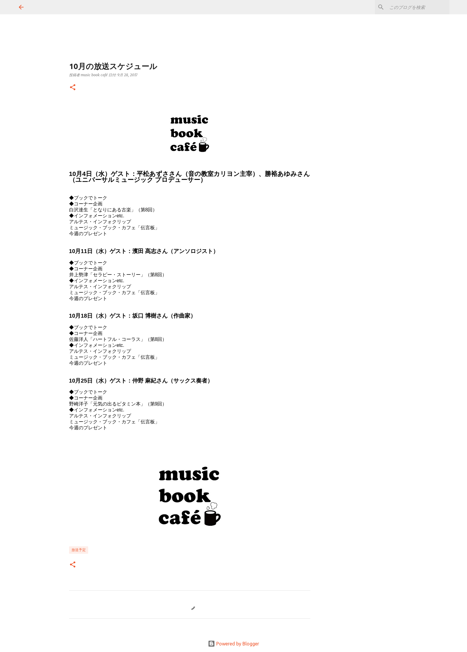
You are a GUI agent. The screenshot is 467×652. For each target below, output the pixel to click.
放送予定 (78, 550)
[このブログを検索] (418, 7)
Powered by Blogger (233, 643)
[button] (72, 88)
